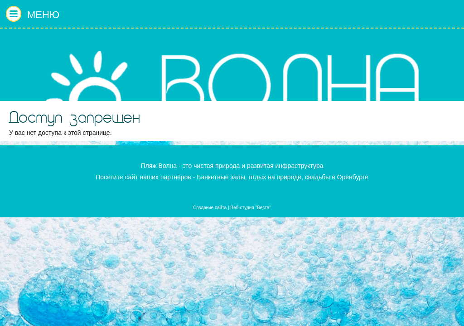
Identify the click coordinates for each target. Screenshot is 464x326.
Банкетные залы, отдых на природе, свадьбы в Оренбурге (282, 177)
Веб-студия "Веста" (250, 207)
